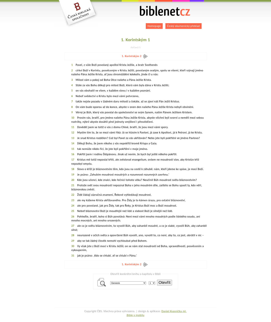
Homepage (154, 26)
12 (72, 132)
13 (72, 138)
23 (72, 200)
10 (72, 117)
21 (72, 185)
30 (72, 246)
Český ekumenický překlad (183, 26)
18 (72, 169)
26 (72, 216)
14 (72, 143)
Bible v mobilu (135, 315)
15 (72, 149)
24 (72, 205)
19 (72, 174)
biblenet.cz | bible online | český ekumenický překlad (165, 11)
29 (72, 240)
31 (72, 255)
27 (72, 225)
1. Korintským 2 (135, 56)
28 (72, 235)
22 (72, 194)
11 (72, 127)
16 (72, 154)
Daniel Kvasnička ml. (174, 311)
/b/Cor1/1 (135, 47)
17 (72, 159)
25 (72, 211)
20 (72, 180)
